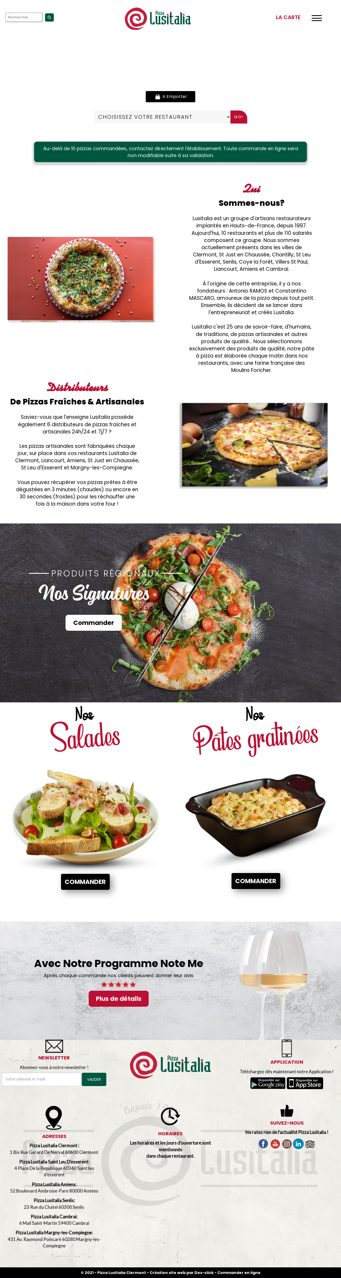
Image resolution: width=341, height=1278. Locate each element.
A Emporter (170, 96)
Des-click (204, 1272)
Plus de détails (118, 998)
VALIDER (94, 1079)
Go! (238, 117)
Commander (93, 622)
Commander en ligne (239, 1272)
